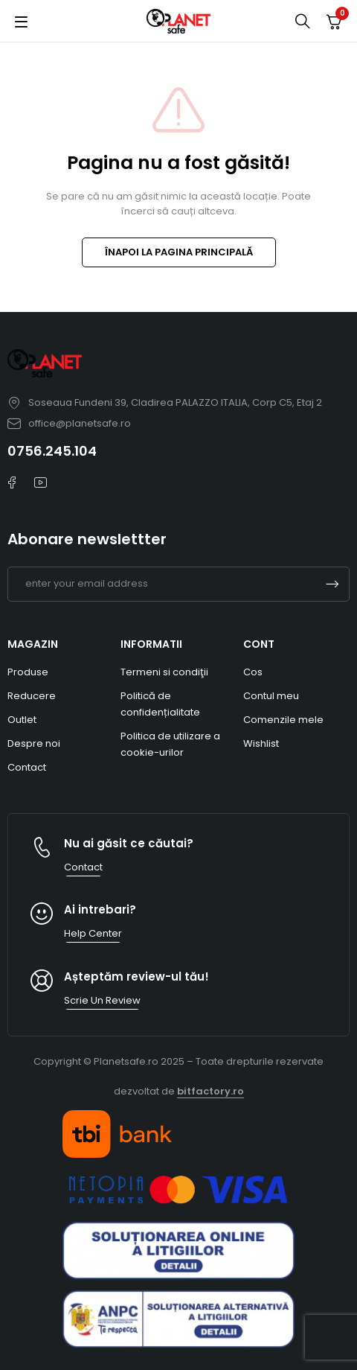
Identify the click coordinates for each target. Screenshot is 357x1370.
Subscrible (332, 584)
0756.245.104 (52, 451)
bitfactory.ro (210, 1091)
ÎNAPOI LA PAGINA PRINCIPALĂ (179, 252)
